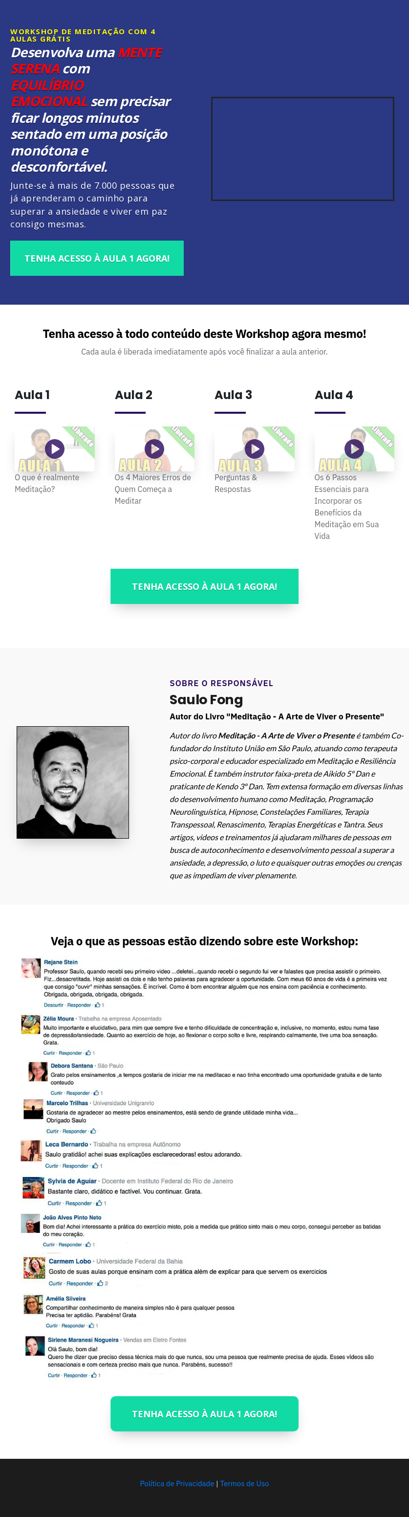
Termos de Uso (244, 1483)
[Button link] (97, 258)
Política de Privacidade (178, 1483)
